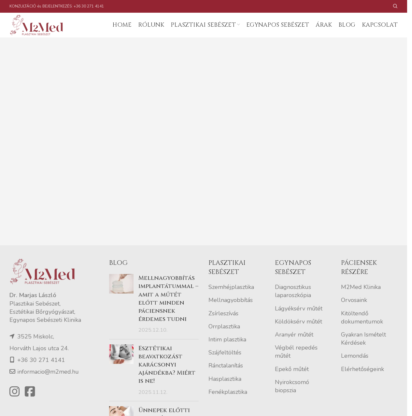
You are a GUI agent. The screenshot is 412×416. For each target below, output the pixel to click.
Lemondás (354, 369)
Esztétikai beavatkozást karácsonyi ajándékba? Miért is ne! (166, 377)
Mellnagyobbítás (230, 313)
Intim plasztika (227, 352)
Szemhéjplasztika (231, 300)
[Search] (395, 6)
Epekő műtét (292, 382)
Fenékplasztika (227, 405)
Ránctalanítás (225, 379)
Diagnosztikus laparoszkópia (293, 304)
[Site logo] (45, 31)
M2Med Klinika (361, 300)
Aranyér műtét (294, 347)
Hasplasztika (224, 392)
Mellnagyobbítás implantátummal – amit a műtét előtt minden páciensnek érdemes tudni (168, 312)
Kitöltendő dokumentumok (362, 330)
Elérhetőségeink (362, 382)
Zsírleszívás (223, 326)
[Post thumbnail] (121, 317)
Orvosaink (354, 313)
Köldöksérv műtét (298, 334)
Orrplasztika (224, 339)
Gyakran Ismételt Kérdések (363, 352)
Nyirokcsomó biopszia (292, 399)
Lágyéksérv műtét (298, 321)
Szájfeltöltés (224, 365)
